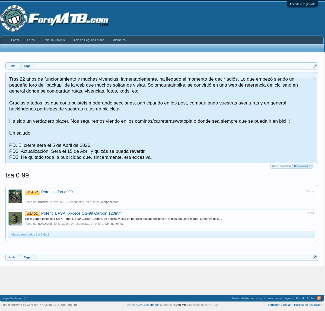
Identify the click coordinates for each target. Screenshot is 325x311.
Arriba (310, 298)
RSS (319, 298)
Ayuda (289, 298)
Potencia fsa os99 (49, 192)
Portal (15, 40)
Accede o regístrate (303, 4)
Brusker (43, 202)
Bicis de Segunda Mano (88, 40)
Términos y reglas (279, 304)
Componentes (109, 202)
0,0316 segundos (147, 304)
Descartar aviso (314, 79)
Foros (31, 40)
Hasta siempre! (302, 165)
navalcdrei (45, 223)
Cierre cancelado (281, 166)
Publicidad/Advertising (247, 298)
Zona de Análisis (54, 40)
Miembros (119, 40)
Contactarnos (273, 298)
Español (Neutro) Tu (16, 298)
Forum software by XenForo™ (39, 304)
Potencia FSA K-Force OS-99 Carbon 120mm (73, 213)
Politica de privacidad (308, 304)
